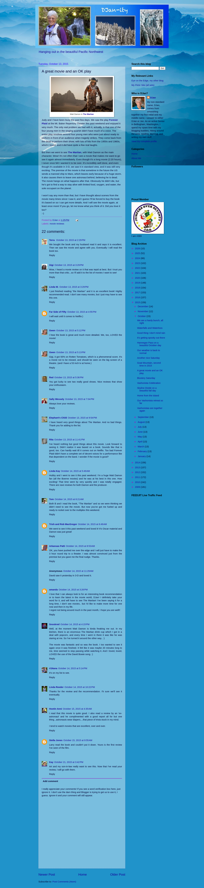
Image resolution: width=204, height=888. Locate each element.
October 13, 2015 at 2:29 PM (70, 240)
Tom (51, 499)
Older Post (117, 874)
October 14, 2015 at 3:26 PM (73, 589)
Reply (52, 255)
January (142, 456)
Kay (51, 762)
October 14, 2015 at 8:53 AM (80, 546)
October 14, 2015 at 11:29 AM (78, 571)
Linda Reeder (56, 687)
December (143, 306)
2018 (138, 287)
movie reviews (57, 223)
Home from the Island (148, 395)
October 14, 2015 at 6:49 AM (92, 524)
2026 (138, 248)
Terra (52, 240)
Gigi (51, 265)
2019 (138, 282)
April (140, 441)
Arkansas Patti (57, 546)
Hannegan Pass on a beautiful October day (149, 344)
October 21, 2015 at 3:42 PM (68, 762)
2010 (138, 482)
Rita (51, 439)
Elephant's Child (58, 417)
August (141, 422)
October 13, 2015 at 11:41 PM (69, 439)
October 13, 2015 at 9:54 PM (82, 417)
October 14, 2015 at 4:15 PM (74, 624)
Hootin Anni (55, 709)
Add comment (50, 781)
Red (51, 377)
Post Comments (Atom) (64, 881)
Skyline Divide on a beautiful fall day (147, 389)
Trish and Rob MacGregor (63, 524)
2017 (138, 292)
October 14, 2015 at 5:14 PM (72, 668)
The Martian (88, 114)
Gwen (52, 330)
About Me (136, 158)
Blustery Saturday (146, 378)
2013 (138, 467)
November (143, 311)
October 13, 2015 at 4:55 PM (81, 312)
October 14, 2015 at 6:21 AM (69, 499)
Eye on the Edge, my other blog (147, 80)
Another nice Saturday (148, 358)
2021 (138, 273)
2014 (138, 462)
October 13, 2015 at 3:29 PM (69, 265)
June (140, 432)
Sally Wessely (56, 399)
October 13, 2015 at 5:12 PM (70, 330)
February (142, 451)
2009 (138, 487)
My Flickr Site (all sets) (142, 85)
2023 (138, 263)
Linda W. (54, 287)
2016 (138, 297)
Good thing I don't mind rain (151, 333)
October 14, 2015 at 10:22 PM (79, 687)
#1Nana (53, 668)
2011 (138, 477)
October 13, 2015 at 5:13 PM (70, 352)
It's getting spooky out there (151, 338)
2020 (138, 278)
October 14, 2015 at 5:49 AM (75, 471)
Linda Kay (54, 471)
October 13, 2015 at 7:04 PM (79, 399)
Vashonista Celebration (149, 383)
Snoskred (54, 624)
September (143, 417)
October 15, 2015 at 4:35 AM (77, 709)
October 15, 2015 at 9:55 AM (77, 740)
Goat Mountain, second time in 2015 (149, 364)
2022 (138, 268)
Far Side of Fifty (57, 312)
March (141, 446)
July (140, 427)
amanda (53, 589)
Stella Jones (55, 740)
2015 (138, 302)
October (142, 316)
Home (82, 874)
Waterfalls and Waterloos (149, 328)
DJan (153, 97)
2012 (138, 472)
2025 (138, 253)
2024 (138, 258)
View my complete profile (144, 141)
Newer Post (46, 874)
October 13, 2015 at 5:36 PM (68, 377)
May (140, 436)
